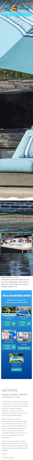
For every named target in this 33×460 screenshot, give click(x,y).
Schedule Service (7, 323)
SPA (16, 286)
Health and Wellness (17, 279)
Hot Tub (8, 284)
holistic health (22, 282)
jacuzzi (20, 284)
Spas (6, 282)
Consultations (16, 369)
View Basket (28, 1)
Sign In (14, 1)
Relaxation (10, 286)
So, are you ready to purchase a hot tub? (16, 224)
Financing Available (26, 4)
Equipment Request (24, 348)
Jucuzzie (25, 284)
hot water (15, 284)
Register (20, 1)
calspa (16, 282)
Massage (4, 286)
